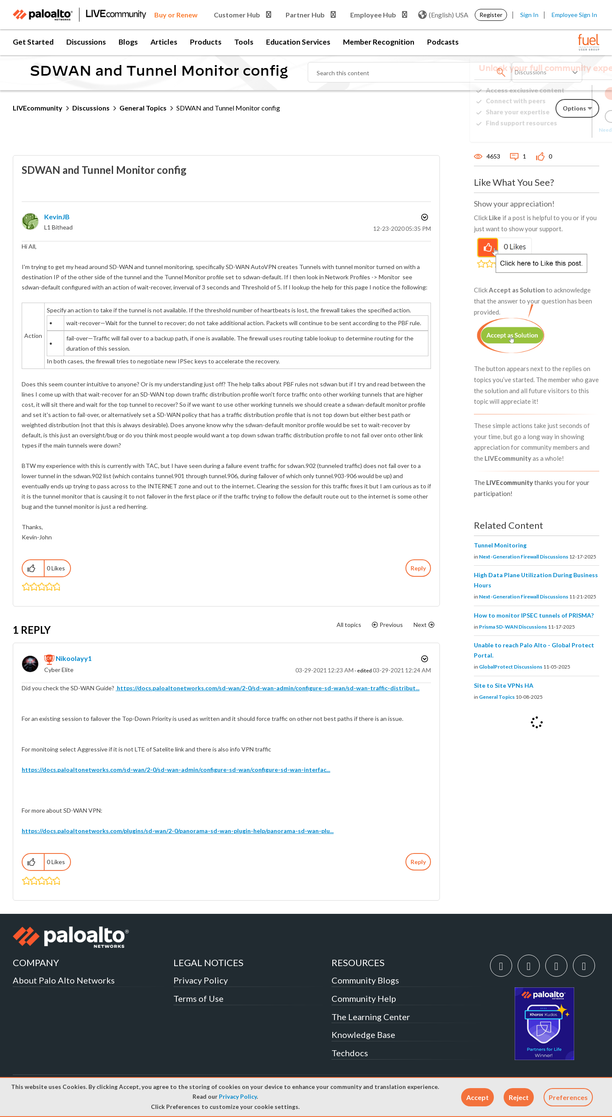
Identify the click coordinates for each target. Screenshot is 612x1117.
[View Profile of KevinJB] (57, 216)
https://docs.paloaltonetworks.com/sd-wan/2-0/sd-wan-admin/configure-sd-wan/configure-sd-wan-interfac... (176, 769)
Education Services (298, 41)
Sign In (529, 14)
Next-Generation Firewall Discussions (523, 556)
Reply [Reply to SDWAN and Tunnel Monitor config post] (418, 568)
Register (490, 14)
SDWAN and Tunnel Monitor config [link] (228, 108)
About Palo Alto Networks (64, 980)
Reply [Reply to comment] (418, 861)
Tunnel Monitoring (500, 545)
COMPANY (36, 962)
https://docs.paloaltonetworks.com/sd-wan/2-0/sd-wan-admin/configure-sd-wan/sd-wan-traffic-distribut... (267, 688)
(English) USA (443, 15)
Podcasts (443, 41)
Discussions (86, 41)
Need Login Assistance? (561, 130)
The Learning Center (371, 1017)
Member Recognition (378, 41)
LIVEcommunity (37, 108)
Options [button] (423, 217)
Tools (243, 41)
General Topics (143, 108)
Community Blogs (365, 980)
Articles (163, 41)
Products (205, 41)
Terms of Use (198, 998)
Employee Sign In (574, 14)
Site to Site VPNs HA (503, 685)
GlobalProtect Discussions (510, 666)
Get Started (33, 41)
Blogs (128, 41)
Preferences (568, 1097)
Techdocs (350, 1053)
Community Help (364, 998)
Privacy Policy (238, 1096)
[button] (477, 1097)
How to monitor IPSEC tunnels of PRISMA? (534, 615)
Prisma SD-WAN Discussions (513, 627)
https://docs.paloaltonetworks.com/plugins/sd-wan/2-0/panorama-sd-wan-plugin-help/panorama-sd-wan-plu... (178, 830)
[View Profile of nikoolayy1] (74, 658)
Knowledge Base (363, 1034)
